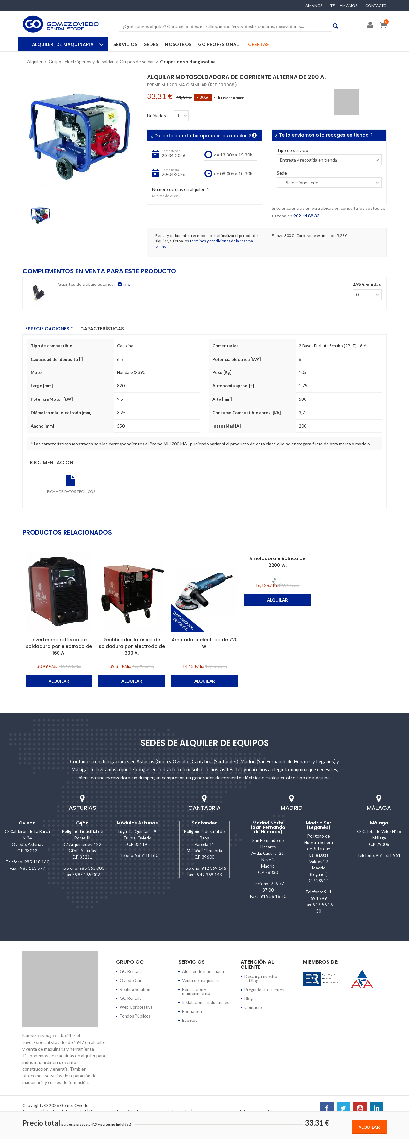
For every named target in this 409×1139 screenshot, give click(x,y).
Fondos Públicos (135, 1015)
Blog (248, 998)
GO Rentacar (132, 971)
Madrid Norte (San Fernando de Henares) (268, 827)
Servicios (125, 44)
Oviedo (27, 822)
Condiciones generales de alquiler (159, 1110)
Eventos (189, 1019)
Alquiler (67, 44)
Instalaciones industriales (205, 1002)
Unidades (156, 115)
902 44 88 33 (306, 215)
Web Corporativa (136, 1006)
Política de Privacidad (66, 1110)
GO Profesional (218, 44)
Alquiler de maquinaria (203, 971)
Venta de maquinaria (201, 980)
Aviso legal (32, 1110)
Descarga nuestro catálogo (260, 978)
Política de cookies (106, 1110)
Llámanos (312, 6)
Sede (282, 173)
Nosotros (178, 44)
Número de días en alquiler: (179, 189)
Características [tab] (104, 328)
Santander (204, 822)
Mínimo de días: (165, 196)
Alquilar (369, 1127)
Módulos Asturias (137, 822)
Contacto (376, 6)
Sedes (151, 44)
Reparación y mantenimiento (196, 991)
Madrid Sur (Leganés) (318, 824)
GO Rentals (130, 997)
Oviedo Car (131, 980)
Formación (192, 1011)
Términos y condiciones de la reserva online (234, 1110)
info (124, 283)
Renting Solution (135, 988)
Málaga (379, 822)
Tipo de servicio (292, 150)
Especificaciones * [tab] (50, 328)
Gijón (82, 822)
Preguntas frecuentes (264, 989)
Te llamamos (343, 6)
